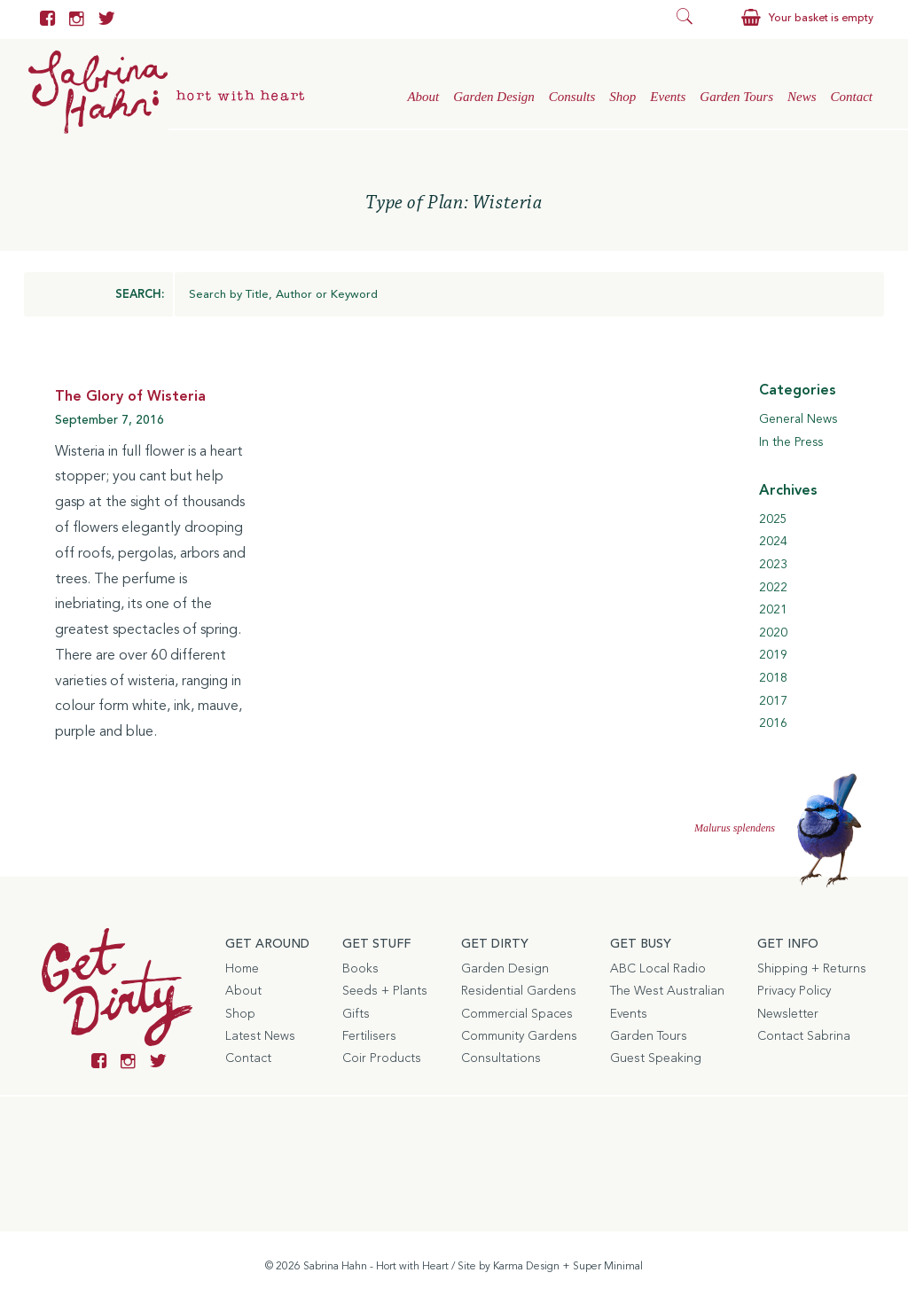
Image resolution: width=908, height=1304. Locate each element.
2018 (773, 678)
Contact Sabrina (803, 1036)
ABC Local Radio (658, 969)
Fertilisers (369, 1036)
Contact (852, 97)
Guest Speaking (655, 1058)
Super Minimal (608, 1266)
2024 (773, 541)
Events (667, 97)
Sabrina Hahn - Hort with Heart (376, 1266)
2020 (773, 633)
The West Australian (667, 991)
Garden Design (494, 97)
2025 (773, 519)
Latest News (260, 1036)
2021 (773, 610)
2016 (773, 723)
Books (360, 969)
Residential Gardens (518, 991)
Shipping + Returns (811, 969)
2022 (773, 588)
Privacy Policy (794, 991)
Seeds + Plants (384, 991)
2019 (773, 655)
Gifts (356, 1014)
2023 (773, 564)
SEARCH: (139, 295)
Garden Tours (736, 97)
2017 (773, 701)
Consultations (501, 1058)
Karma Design (526, 1266)
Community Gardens (519, 1036)
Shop (622, 97)
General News (798, 419)
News (802, 97)
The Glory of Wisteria (130, 397)
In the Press (791, 442)
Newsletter (787, 1014)
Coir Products (381, 1058)
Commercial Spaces (517, 1014)
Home (242, 969)
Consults (572, 97)
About (423, 97)
